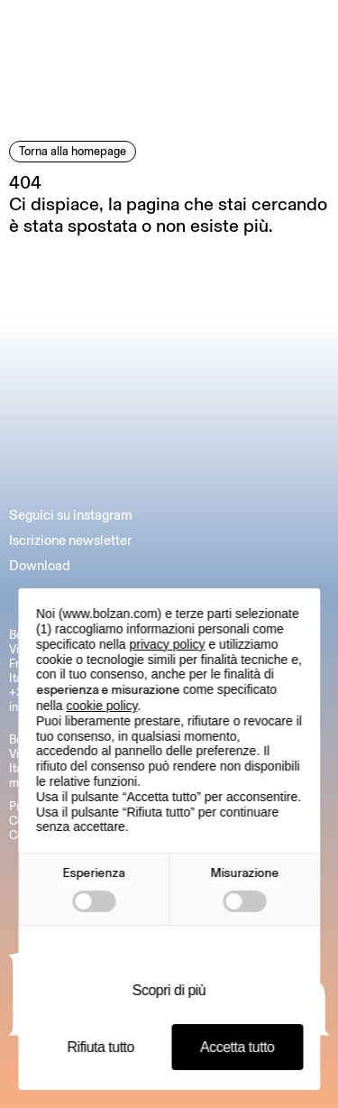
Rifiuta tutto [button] (101, 1047)
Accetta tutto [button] (237, 1047)
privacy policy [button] (168, 644)
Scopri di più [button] (169, 990)
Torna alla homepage (72, 151)
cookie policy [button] (101, 705)
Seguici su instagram (70, 515)
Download (39, 566)
